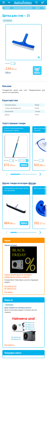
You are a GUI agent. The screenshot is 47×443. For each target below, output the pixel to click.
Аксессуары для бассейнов (22, 8)
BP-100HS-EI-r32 (10, 286)
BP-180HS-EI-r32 (10, 288)
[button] (40, 174)
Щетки (37, 8)
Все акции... (9, 292)
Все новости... (10, 345)
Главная (7, 8)
